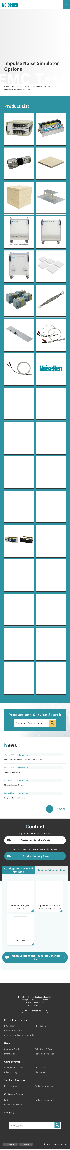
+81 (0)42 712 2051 (37, 1003)
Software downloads (44, 1086)
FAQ (6, 1100)
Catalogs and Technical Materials (18, 870)
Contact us (40, 1068)
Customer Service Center (36, 841)
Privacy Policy (10, 1073)
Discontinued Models (14, 1105)
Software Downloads (45, 1100)
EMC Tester (9, 1026)
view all (61, 809)
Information (10, 1054)
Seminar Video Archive (51, 870)
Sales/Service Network (15, 1068)
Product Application (13, 1031)
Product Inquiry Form (36, 856)
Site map (9, 1113)
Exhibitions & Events (44, 1049)
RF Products (40, 1026)
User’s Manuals (11, 1086)
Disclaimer (40, 1073)
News (7, 1043)
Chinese (25, 1145)
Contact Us (35, 1011)
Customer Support (14, 1094)
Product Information (15, 1020)
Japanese (9, 1145)
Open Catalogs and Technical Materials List (36, 958)
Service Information (15, 1081)
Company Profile (12, 1049)
